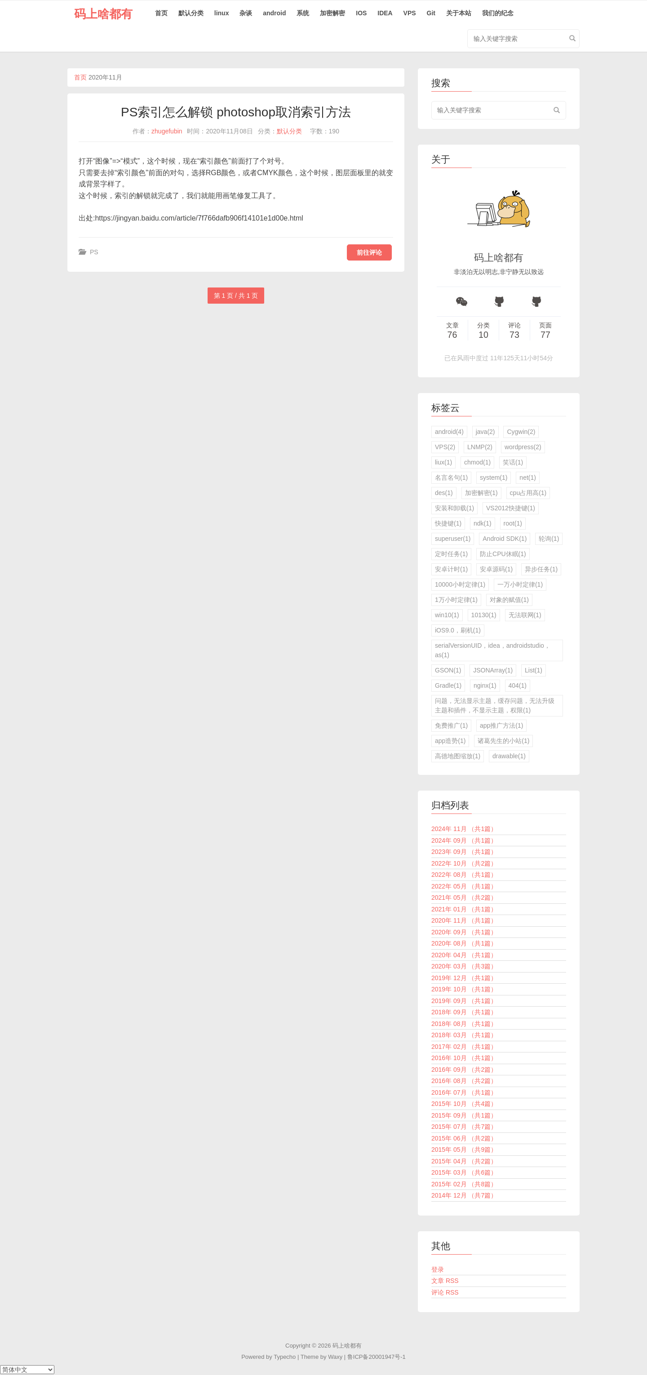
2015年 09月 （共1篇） (464, 1115)
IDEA (384, 13)
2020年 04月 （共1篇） (464, 955)
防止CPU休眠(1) (503, 553)
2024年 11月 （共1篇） (464, 828)
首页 (161, 13)
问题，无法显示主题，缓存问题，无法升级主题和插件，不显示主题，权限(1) (494, 705)
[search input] (498, 110)
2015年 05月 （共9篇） (464, 1149)
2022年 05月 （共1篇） (464, 886)
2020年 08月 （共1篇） (464, 943)
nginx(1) (485, 685)
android (274, 13)
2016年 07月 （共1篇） (464, 1092)
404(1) (518, 685)
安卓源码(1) (496, 569)
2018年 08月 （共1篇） (464, 1023)
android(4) (449, 431)
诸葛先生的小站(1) (503, 740)
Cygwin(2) (521, 431)
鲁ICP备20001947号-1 (376, 1356)
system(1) (493, 477)
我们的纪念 (498, 13)
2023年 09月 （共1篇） (464, 851)
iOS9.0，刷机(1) (458, 630)
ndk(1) (483, 523)
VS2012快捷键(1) (510, 508)
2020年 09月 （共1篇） (464, 932)
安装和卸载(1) (454, 508)
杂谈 (245, 13)
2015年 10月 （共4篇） (464, 1103)
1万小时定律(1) (456, 599)
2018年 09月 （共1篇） (464, 1012)
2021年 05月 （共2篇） (464, 897)
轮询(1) (549, 538)
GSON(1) (448, 670)
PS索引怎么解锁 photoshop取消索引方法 (236, 112)
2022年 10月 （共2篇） (464, 863)
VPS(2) (445, 447)
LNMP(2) (479, 447)
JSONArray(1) (493, 670)
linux (221, 13)
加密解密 (332, 13)
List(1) (533, 670)
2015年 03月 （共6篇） (464, 1172)
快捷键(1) (448, 523)
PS (94, 252)
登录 (437, 1269)
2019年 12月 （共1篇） (464, 978)
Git (431, 13)
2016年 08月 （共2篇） (464, 1080)
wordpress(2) (523, 447)
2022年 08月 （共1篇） (464, 874)
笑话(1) (513, 462)
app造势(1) (450, 740)
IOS (361, 13)
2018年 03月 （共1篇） (464, 1035)
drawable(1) (509, 756)
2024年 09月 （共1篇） (464, 840)
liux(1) (443, 462)
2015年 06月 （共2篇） (464, 1138)
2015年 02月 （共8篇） (464, 1184)
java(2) (485, 431)
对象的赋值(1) (509, 599)
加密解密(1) (481, 492)
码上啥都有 (103, 14)
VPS (409, 13)
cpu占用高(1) (528, 492)
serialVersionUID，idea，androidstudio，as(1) (492, 650)
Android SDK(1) (505, 538)
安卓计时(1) (451, 569)
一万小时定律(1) (520, 584)
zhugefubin (166, 131)
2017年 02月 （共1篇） (464, 1046)
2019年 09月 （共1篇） (464, 1000)
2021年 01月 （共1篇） (464, 909)
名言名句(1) (451, 477)
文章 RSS (445, 1280)
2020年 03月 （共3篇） (464, 966)
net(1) (527, 477)
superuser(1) (452, 538)
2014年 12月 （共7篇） (464, 1195)
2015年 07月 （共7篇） (464, 1126)
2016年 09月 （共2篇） (464, 1069)
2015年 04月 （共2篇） (464, 1161)
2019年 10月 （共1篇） (464, 989)
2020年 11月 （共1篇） (464, 920)
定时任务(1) (451, 553)
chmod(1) (477, 462)
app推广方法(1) (501, 725)
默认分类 (191, 13)
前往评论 (369, 252)
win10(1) (447, 615)
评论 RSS (445, 1292)
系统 (303, 13)
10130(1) (483, 615)
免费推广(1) (451, 725)
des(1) (444, 492)
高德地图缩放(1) (457, 756)
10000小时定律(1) (460, 584)
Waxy (335, 1356)
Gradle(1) (448, 685)
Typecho (285, 1356)
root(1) (513, 523)
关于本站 (458, 13)
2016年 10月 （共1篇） (464, 1057)
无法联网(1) (525, 615)
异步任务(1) (541, 569)
